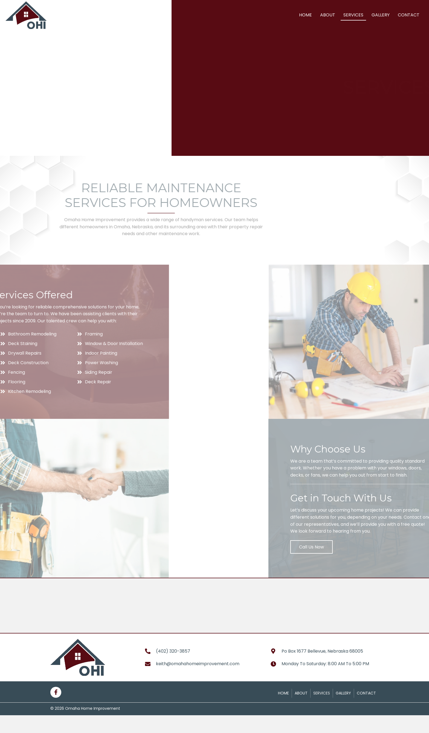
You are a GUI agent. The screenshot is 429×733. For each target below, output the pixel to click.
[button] (355, 547)
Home (283, 693)
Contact (366, 693)
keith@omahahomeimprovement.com (197, 664)
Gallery (343, 693)
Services (321, 693)
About (301, 693)
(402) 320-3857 (173, 651)
